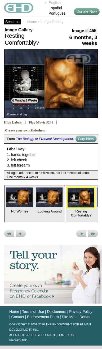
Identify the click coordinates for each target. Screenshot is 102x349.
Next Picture (81, 233)
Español (55, 8)
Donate (85, 317)
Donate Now (86, 11)
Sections (12, 22)
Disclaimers (56, 311)
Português (56, 13)
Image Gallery (51, 22)
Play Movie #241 (41, 122)
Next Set (93, 233)
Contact (17, 317)
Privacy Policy (80, 311)
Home (32, 22)
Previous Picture (21, 233)
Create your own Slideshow (25, 130)
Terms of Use (33, 311)
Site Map (69, 317)
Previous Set (9, 233)
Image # (80, 30)
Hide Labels (13, 122)
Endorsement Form (43, 317)
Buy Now (86, 139)
